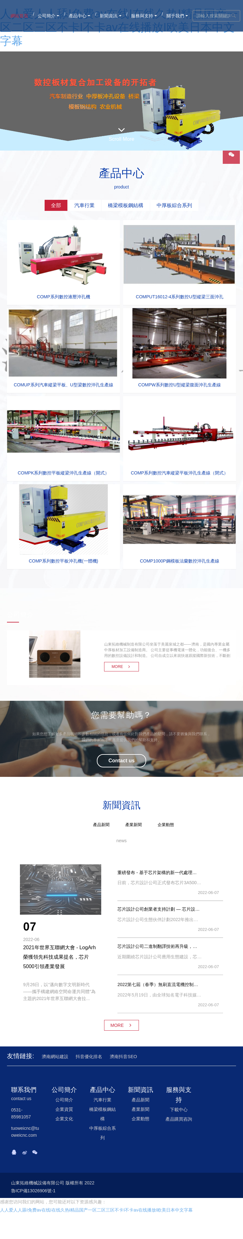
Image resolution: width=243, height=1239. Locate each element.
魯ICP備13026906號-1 (33, 1190)
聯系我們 (23, 1089)
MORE (121, 666)
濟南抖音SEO (123, 1056)
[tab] (56, 205)
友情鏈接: (20, 1055)
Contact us (122, 760)
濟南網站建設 (55, 1056)
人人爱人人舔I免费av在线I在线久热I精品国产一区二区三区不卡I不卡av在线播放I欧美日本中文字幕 (96, 1209)
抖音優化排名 (89, 1056)
